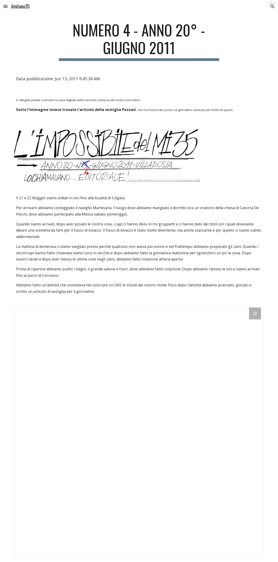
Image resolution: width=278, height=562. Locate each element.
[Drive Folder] (139, 431)
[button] (5, 6)
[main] (139, 41)
